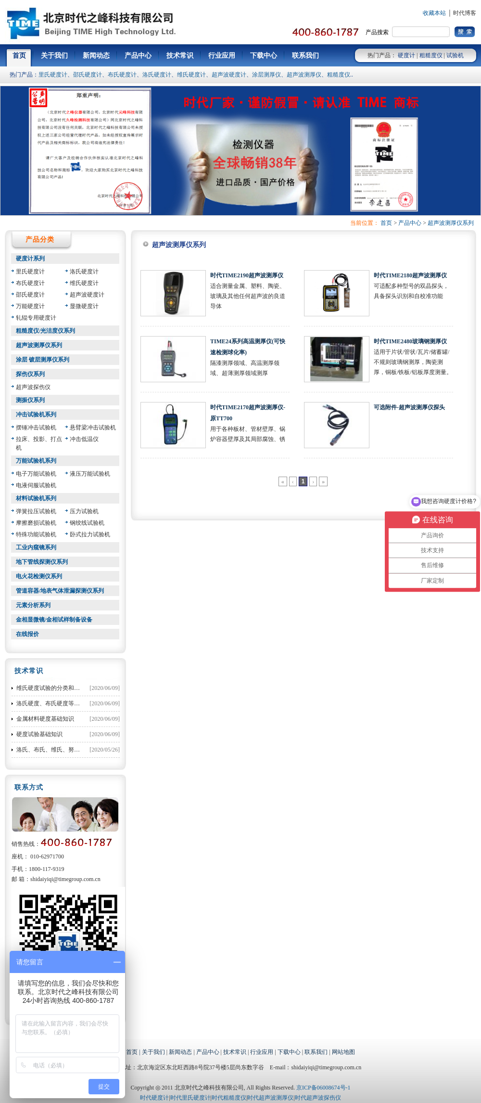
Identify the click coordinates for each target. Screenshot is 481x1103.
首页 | (133, 1052)
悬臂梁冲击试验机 (93, 427)
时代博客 (464, 13)
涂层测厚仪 (266, 74)
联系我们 (316, 1052)
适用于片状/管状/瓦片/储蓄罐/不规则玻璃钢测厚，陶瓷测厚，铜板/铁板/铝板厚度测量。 (413, 362)
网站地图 (343, 1052)
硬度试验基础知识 (39, 734)
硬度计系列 (30, 258)
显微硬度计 (84, 306)
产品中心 (409, 223)
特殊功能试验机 (36, 534)
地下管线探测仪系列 (42, 561)
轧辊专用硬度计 (36, 317)
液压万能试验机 (90, 473)
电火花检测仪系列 (39, 576)
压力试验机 (84, 511)
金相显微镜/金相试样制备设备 (54, 619)
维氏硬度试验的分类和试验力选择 (59, 688)
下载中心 (289, 1052)
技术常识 (234, 1052)
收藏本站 (434, 13)
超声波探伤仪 (33, 387)
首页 (386, 223)
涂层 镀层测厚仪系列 (42, 359)
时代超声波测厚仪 (270, 1097)
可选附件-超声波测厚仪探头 (409, 407)
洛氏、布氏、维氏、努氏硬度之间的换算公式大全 (79, 749)
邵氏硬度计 (87, 74)
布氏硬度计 (122, 74)
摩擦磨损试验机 (36, 522)
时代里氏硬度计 (190, 1097)
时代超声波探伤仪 (318, 1097)
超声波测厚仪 (304, 74)
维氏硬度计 (191, 74)
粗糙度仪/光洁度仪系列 (45, 330)
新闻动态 (180, 1052)
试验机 (455, 55)
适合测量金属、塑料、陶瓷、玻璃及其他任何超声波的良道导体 (247, 296)
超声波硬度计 (229, 74)
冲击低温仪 (84, 439)
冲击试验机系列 (36, 414)
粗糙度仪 (431, 55)
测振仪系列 (30, 400)
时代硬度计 (154, 1097)
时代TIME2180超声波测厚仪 (410, 275)
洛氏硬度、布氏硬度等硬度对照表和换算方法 (74, 703)
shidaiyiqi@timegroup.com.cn (65, 879)
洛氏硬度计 (156, 74)
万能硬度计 (30, 306)
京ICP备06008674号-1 (323, 1087)
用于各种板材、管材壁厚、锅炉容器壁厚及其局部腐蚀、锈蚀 (247, 439)
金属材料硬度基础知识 (45, 718)
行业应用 (261, 1052)
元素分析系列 (33, 605)
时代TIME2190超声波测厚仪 (246, 275)
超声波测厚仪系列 (451, 223)
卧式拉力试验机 (90, 534)
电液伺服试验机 (36, 485)
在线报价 (27, 634)
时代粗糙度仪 (229, 1097)
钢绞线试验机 (87, 522)
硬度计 (406, 55)
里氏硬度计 (52, 74)
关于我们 (153, 1052)
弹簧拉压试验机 (36, 511)
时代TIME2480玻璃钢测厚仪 (410, 341)
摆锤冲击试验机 (36, 427)
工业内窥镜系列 (36, 547)
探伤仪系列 (30, 374)
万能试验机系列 (36, 460)
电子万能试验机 (36, 473)
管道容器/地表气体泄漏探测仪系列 (60, 590)
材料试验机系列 (36, 498)
